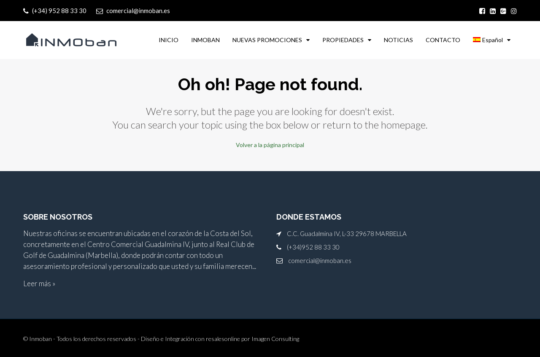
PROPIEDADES (343, 39)
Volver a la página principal (270, 144)
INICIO (168, 39)
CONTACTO (443, 39)
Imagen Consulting (275, 338)
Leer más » (39, 283)
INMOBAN (205, 39)
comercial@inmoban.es (319, 260)
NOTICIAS (398, 39)
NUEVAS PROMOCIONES (267, 39)
